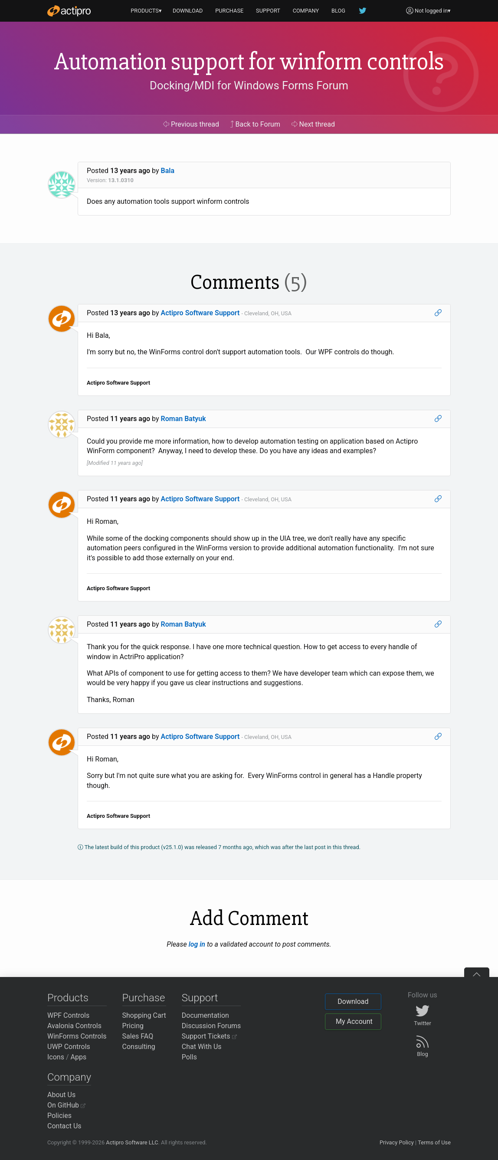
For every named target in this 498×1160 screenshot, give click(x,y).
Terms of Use (434, 1142)
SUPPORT (268, 10)
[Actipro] (69, 11)
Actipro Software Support (200, 313)
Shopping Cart (144, 1015)
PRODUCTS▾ (146, 10)
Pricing (133, 1026)
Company (69, 1077)
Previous (191, 124)
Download (352, 1001)
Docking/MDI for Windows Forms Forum (249, 85)
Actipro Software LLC (132, 1142)
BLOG (338, 10)
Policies (59, 1115)
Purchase (143, 998)
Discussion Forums (211, 1026)
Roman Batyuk (183, 419)
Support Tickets (209, 1036)
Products (67, 998)
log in (197, 944)
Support (200, 998)
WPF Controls (68, 1015)
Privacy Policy (397, 1142)
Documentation (205, 1015)
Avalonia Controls (74, 1026)
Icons (55, 1057)
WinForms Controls (77, 1036)
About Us (61, 1095)
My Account (354, 1021)
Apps (79, 1057)
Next (313, 124)
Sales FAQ (138, 1036)
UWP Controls (68, 1046)
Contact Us (64, 1126)
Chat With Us (202, 1046)
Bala (168, 171)
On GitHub (66, 1105)
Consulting (138, 1046)
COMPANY (306, 10)
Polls (189, 1057)
